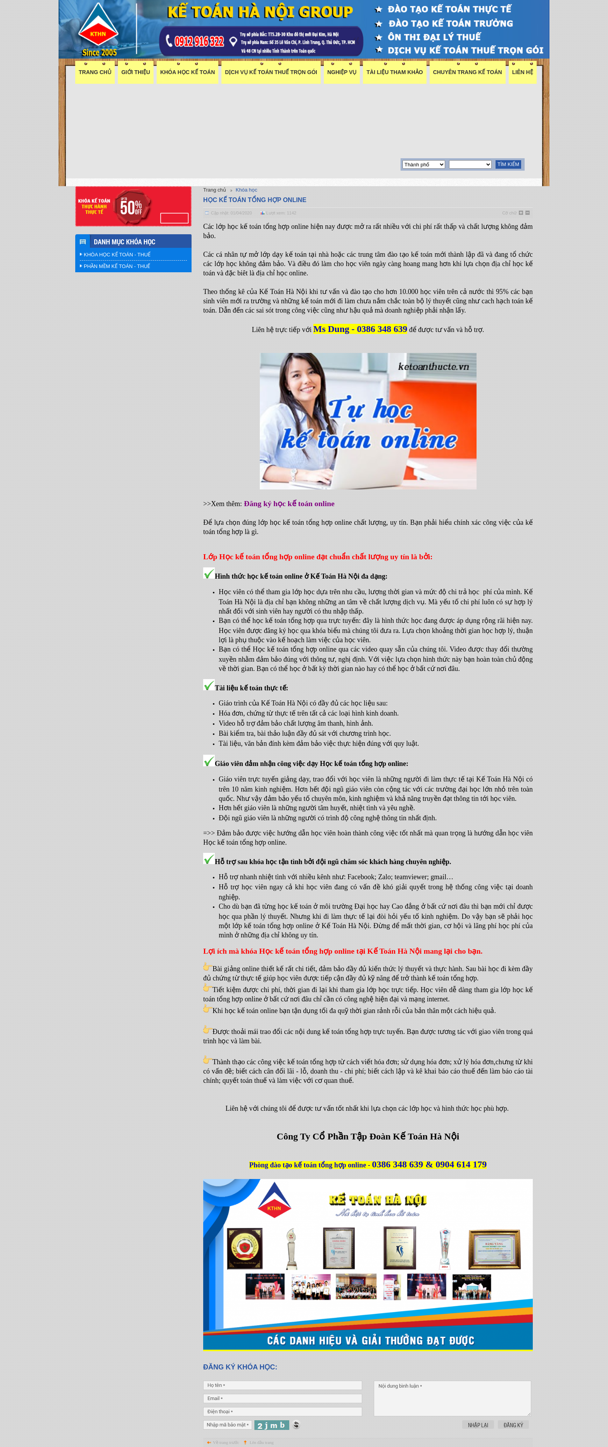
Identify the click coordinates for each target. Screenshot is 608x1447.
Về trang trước (226, 1442)
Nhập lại (478, 1424)
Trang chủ (95, 72)
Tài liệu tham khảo (394, 72)
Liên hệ (522, 72)
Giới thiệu (135, 72)
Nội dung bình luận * (452, 1398)
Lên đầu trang (262, 1442)
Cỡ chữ (509, 213)
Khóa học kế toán (187, 72)
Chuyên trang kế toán (467, 72)
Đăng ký (513, 1424)
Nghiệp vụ (341, 72)
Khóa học (246, 190)
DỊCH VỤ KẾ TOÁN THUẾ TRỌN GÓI (271, 72)
